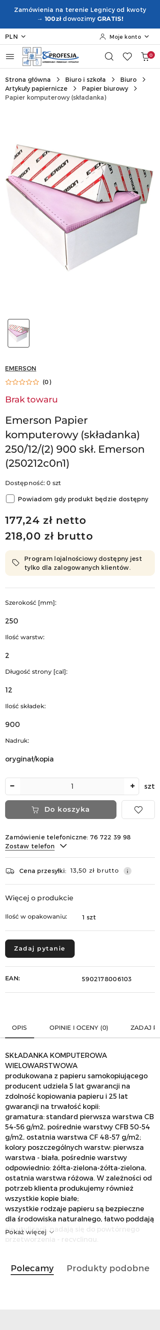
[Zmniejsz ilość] (12, 786)
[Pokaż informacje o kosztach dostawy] (127, 871)
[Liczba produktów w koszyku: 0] (145, 56)
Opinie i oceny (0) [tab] (79, 1027)
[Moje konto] (124, 36)
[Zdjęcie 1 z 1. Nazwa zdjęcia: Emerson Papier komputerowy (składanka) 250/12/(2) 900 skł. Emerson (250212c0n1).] (18, 333)
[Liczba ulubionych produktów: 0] (127, 56)
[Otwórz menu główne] (10, 56)
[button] (28, 382)
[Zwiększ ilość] (132, 786)
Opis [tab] (19, 1027)
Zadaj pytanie (40, 948)
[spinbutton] (72, 786)
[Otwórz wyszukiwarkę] (109, 56)
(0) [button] (47, 382)
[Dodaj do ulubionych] (138, 809)
